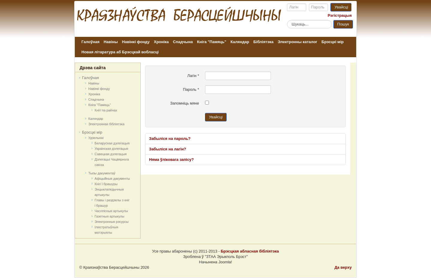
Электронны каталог (297, 42)
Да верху (343, 267)
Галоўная (90, 42)
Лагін (193, 75)
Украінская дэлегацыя (111, 148)
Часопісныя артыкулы (111, 211)
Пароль (191, 89)
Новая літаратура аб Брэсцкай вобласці (120, 52)
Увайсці (341, 7)
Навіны (111, 42)
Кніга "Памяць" (211, 42)
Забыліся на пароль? (169, 138)
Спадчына (183, 42)
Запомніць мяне (184, 103)
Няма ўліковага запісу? (171, 159)
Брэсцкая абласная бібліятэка (250, 251)
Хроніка (161, 42)
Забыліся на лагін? (167, 149)
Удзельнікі (96, 138)
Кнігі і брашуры (106, 184)
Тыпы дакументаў (101, 173)
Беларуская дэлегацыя (112, 143)
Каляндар (239, 42)
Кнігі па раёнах (106, 110)
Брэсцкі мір (332, 42)
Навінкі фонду (136, 42)
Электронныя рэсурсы (112, 221)
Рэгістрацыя (340, 15)
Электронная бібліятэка (106, 124)
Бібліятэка (263, 42)
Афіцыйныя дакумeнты (112, 178)
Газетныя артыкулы (110, 216)
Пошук (343, 24)
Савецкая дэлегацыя (111, 154)
